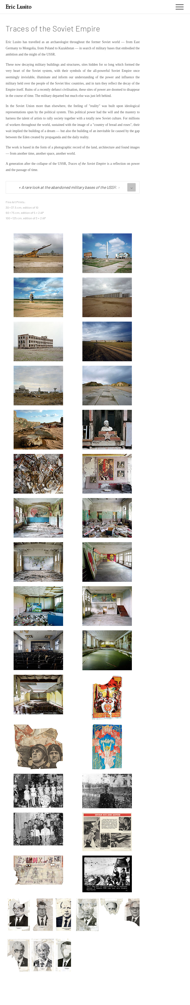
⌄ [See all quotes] (131, 187)
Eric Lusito (18, 6)
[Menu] (180, 7)
